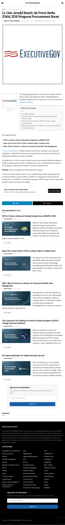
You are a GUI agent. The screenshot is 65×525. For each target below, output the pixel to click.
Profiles (46, 479)
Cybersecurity (6, 479)
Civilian (4, 471)
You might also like (28, 114)
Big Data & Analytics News (10, 465)
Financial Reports (29, 473)
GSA (45, 451)
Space (46, 482)
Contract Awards (7, 476)
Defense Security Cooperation (7, 486)
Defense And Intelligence (10, 482)
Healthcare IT (48, 454)
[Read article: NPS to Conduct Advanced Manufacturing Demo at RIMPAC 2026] (16, 229)
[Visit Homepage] (32, 3)
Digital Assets (27, 454)
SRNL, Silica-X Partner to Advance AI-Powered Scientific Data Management (41, 127)
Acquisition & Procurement (14, 9)
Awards (4, 462)
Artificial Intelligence (9, 459)
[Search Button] (62, 3)
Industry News (49, 456)
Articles (4, 456)
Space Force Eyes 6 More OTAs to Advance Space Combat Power (39, 122)
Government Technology (31, 488)
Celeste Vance (8, 326)
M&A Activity (48, 465)
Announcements (7, 454)
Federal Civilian (28, 471)
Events (25, 462)
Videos (46, 485)
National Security (49, 468)
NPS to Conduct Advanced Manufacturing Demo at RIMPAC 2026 (39, 117)
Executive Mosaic (16, 520)
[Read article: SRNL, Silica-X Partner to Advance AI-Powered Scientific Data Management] (16, 298)
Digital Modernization (30, 456)
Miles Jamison (8, 358)
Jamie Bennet (8, 288)
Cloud (4, 473)
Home (3, 9)
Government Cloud (29, 485)
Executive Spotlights (29, 468)
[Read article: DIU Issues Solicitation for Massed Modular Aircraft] (16, 368)
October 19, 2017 (27, 21)
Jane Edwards (8, 219)
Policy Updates (49, 473)
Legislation (47, 462)
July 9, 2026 (17, 219)
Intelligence (48, 459)
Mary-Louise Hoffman (12, 21)
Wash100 (47, 488)
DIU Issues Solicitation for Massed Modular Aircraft (23, 355)
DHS (24, 451)
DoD (24, 459)
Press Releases (49, 476)
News (53, 21)
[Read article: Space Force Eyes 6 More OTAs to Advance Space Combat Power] (16, 264)
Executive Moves (28, 465)
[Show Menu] (2, 3)
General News (27, 479)
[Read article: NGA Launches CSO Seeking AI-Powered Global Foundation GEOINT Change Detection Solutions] (16, 336)
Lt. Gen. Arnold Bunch (10, 151)
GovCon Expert (28, 482)
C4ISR (4, 468)
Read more (8, 242)
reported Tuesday (26, 102)
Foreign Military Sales (30, 476)
